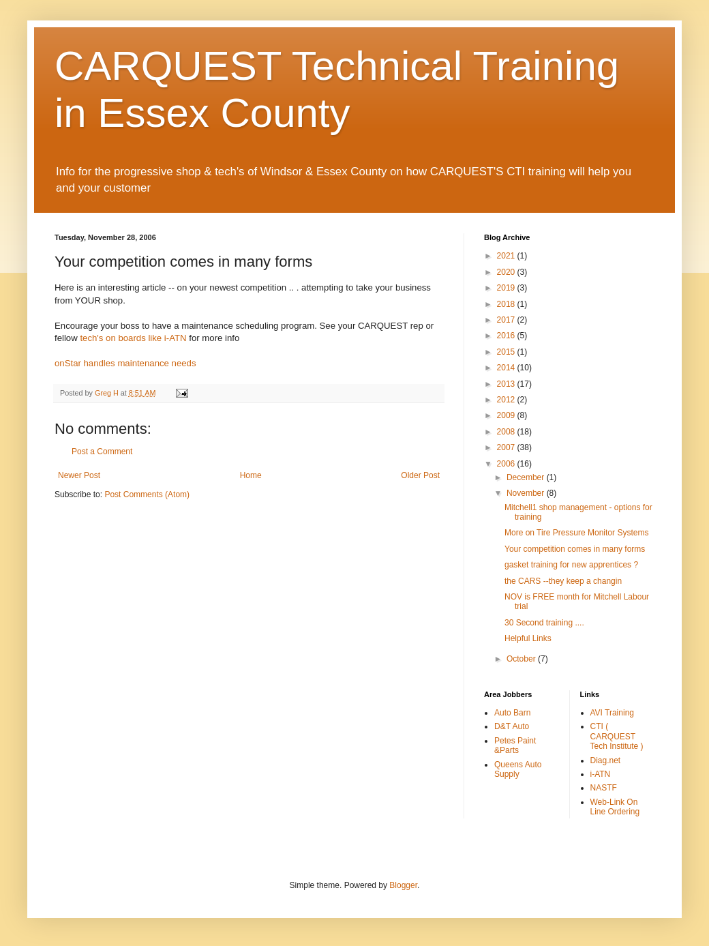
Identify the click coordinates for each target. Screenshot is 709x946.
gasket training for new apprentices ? (571, 565)
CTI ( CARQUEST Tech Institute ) (617, 736)
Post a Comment (102, 451)
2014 (507, 367)
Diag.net (605, 760)
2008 (507, 432)
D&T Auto (511, 726)
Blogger (403, 885)
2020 (507, 272)
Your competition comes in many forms (574, 549)
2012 (507, 399)
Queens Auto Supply (517, 769)
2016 (507, 335)
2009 (507, 415)
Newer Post (79, 475)
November (527, 493)
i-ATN (600, 774)
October (522, 659)
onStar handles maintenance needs (125, 363)
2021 (507, 256)
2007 (507, 447)
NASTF (603, 788)
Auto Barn (512, 713)
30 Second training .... (544, 622)
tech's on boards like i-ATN (133, 338)
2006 (507, 464)
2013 (507, 384)
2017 (507, 320)
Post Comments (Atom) (147, 494)
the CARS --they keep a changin (563, 581)
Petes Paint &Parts (515, 745)
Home (251, 475)
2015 (507, 352)
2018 (507, 304)
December (527, 477)
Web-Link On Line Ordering (615, 806)
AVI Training (612, 713)
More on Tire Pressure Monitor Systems (576, 532)
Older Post (420, 475)
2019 (507, 288)
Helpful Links (528, 638)
